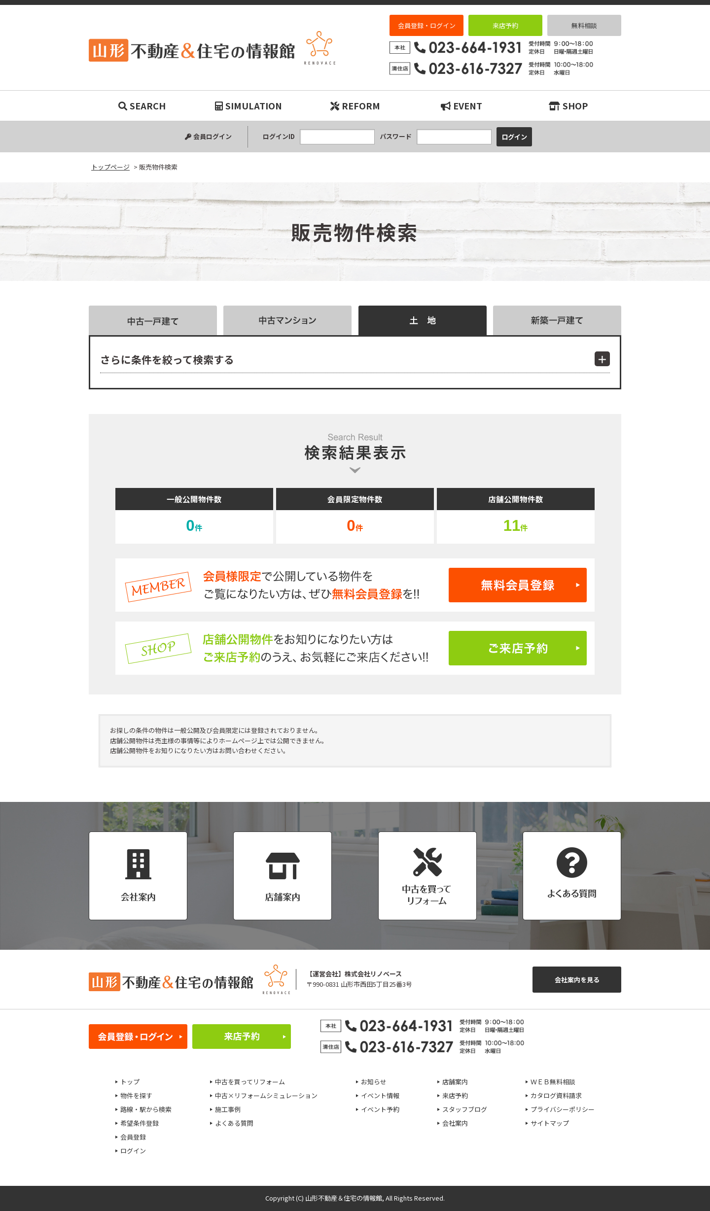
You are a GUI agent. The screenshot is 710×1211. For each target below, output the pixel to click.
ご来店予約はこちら (355, 648)
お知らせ (374, 1081)
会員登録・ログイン (427, 25)
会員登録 (133, 1137)
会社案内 (455, 1123)
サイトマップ (550, 1123)
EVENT (461, 105)
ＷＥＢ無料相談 (553, 1081)
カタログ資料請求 (556, 1095)
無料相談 (584, 25)
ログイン (133, 1150)
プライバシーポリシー (563, 1109)
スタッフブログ (464, 1109)
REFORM (355, 105)
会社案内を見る (577, 979)
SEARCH (142, 105)
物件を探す (136, 1095)
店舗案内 (455, 1081)
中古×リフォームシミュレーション (266, 1095)
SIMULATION (248, 105)
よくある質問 (234, 1123)
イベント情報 (380, 1095)
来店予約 (505, 25)
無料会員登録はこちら (355, 585)
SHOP (568, 105)
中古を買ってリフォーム (250, 1081)
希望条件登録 (139, 1123)
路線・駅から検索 (146, 1109)
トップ (130, 1081)
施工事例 (228, 1109)
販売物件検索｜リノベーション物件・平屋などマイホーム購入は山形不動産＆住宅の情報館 (212, 48)
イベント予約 (380, 1109)
